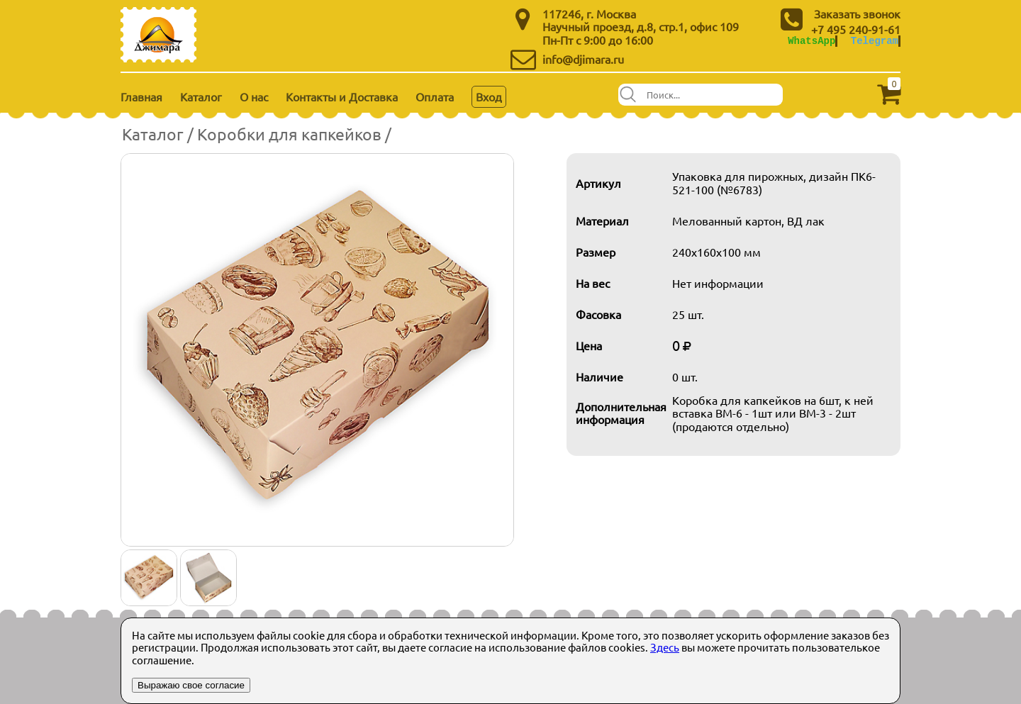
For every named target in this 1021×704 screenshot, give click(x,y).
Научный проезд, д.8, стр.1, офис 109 (640, 26)
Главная (141, 96)
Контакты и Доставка (342, 96)
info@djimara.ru (583, 59)
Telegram (874, 41)
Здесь (664, 647)
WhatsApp (811, 41)
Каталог (201, 96)
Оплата (434, 96)
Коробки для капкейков (289, 133)
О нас (254, 96)
